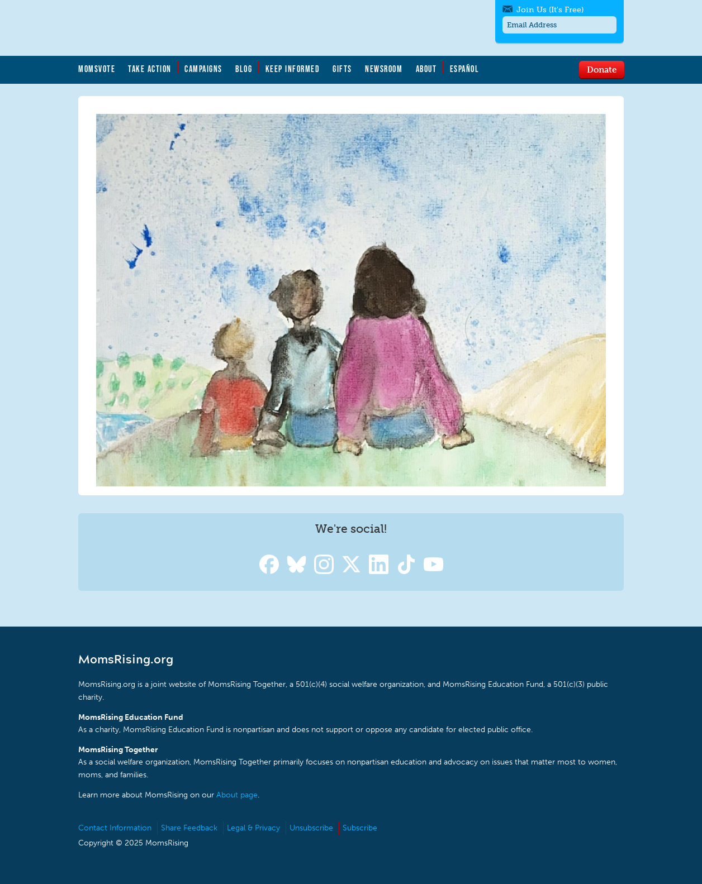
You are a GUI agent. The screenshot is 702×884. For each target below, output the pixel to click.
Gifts (342, 69)
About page (237, 795)
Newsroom (383, 69)
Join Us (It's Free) (550, 10)
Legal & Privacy (253, 828)
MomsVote (96, 69)
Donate (601, 69)
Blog (243, 69)
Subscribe (360, 828)
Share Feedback (189, 828)
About (426, 69)
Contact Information (114, 828)
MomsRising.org (187, 28)
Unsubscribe (311, 828)
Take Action (150, 69)
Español (465, 69)
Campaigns (203, 69)
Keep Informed (292, 69)
